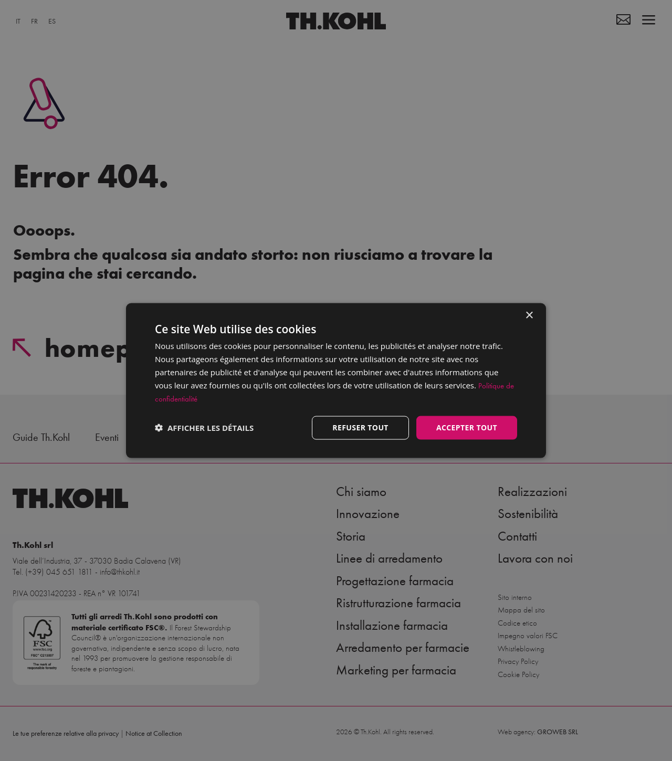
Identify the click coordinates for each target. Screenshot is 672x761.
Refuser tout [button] (360, 427)
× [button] (529, 316)
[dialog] (336, 380)
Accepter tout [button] (466, 427)
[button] (204, 428)
